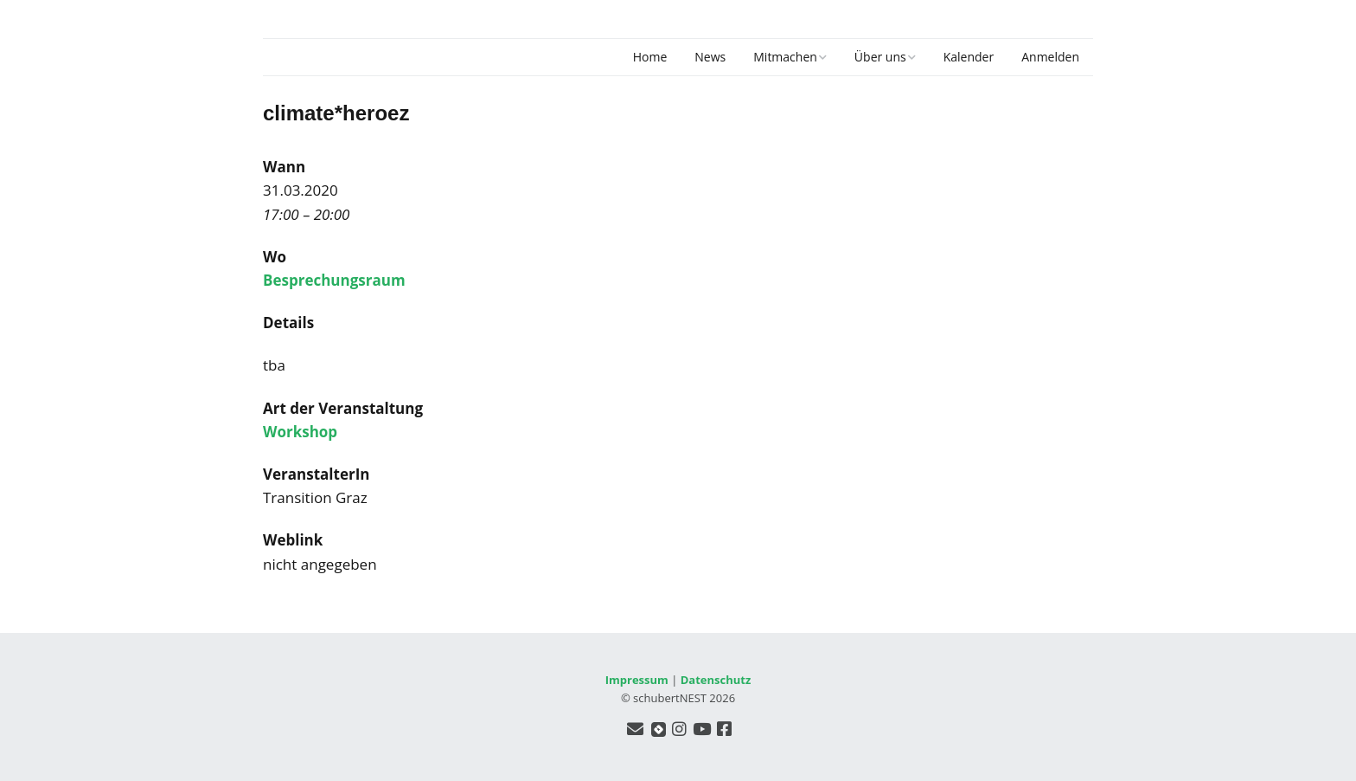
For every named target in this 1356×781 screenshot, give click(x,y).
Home (650, 56)
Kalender (968, 56)
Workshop (300, 432)
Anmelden (1050, 56)
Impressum (636, 679)
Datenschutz (716, 679)
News (710, 56)
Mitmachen (785, 56)
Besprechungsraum (334, 280)
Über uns (880, 56)
